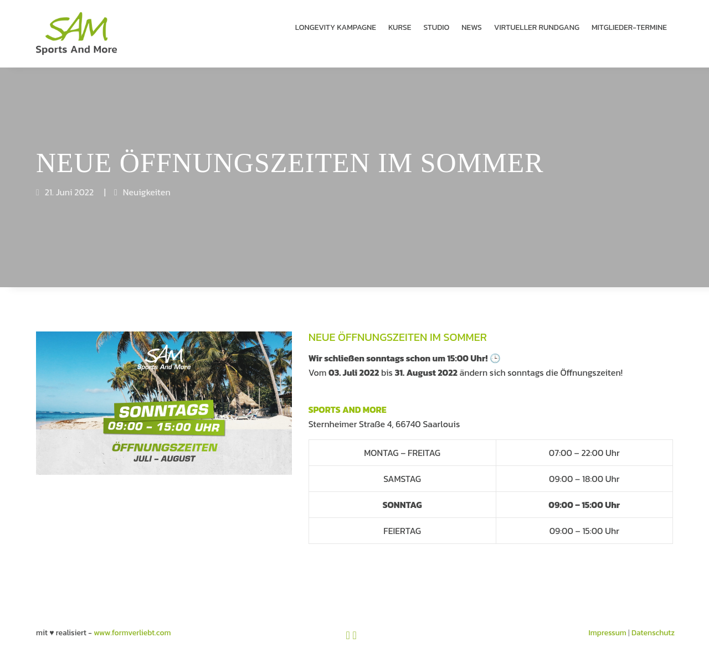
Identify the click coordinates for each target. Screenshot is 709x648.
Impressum (607, 620)
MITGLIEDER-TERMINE (629, 27)
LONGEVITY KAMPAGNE (335, 27)
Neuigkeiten (147, 179)
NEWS (471, 27)
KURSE (400, 27)
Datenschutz (653, 620)
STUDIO (437, 27)
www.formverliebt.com (132, 620)
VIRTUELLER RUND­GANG (536, 27)
